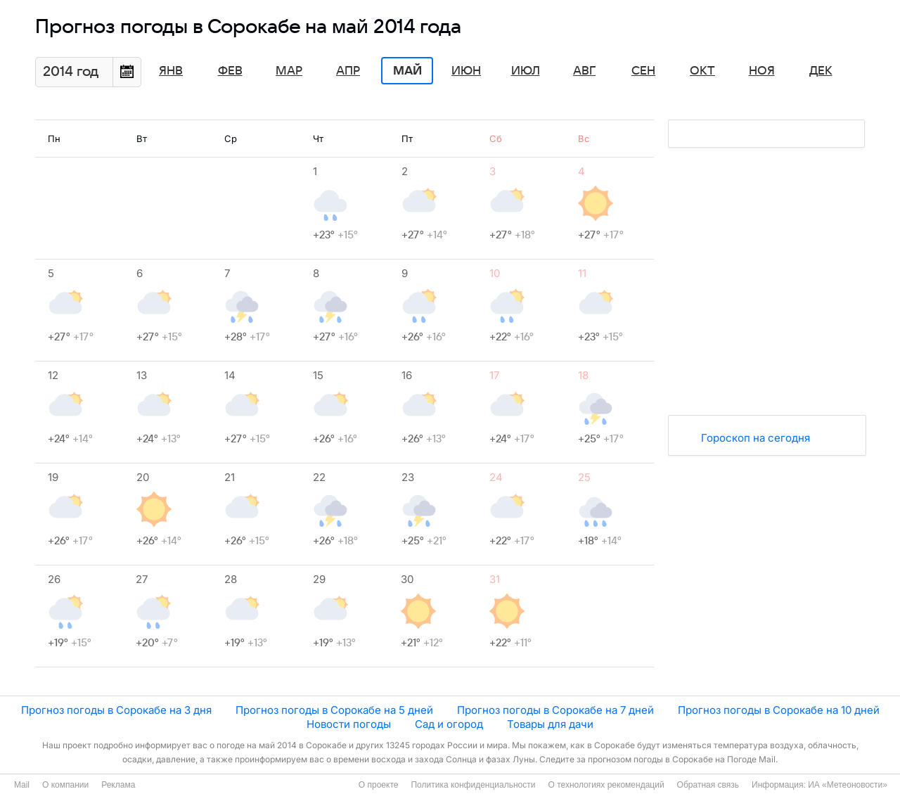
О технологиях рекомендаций (606, 785)
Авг (584, 71)
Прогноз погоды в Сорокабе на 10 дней (779, 710)
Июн (466, 71)
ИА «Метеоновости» (847, 785)
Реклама (118, 785)
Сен (643, 71)
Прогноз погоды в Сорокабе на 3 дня (116, 710)
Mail (22, 785)
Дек (820, 71)
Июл (525, 71)
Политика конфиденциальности (473, 785)
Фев (230, 71)
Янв (171, 71)
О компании (65, 785)
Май (407, 71)
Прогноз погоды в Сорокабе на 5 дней (334, 710)
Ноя (762, 71)
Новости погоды (349, 724)
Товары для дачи (550, 724)
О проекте (379, 785)
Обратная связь (708, 785)
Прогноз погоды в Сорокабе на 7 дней (555, 710)
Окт (702, 71)
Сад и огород (449, 724)
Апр (348, 71)
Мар (289, 71)
